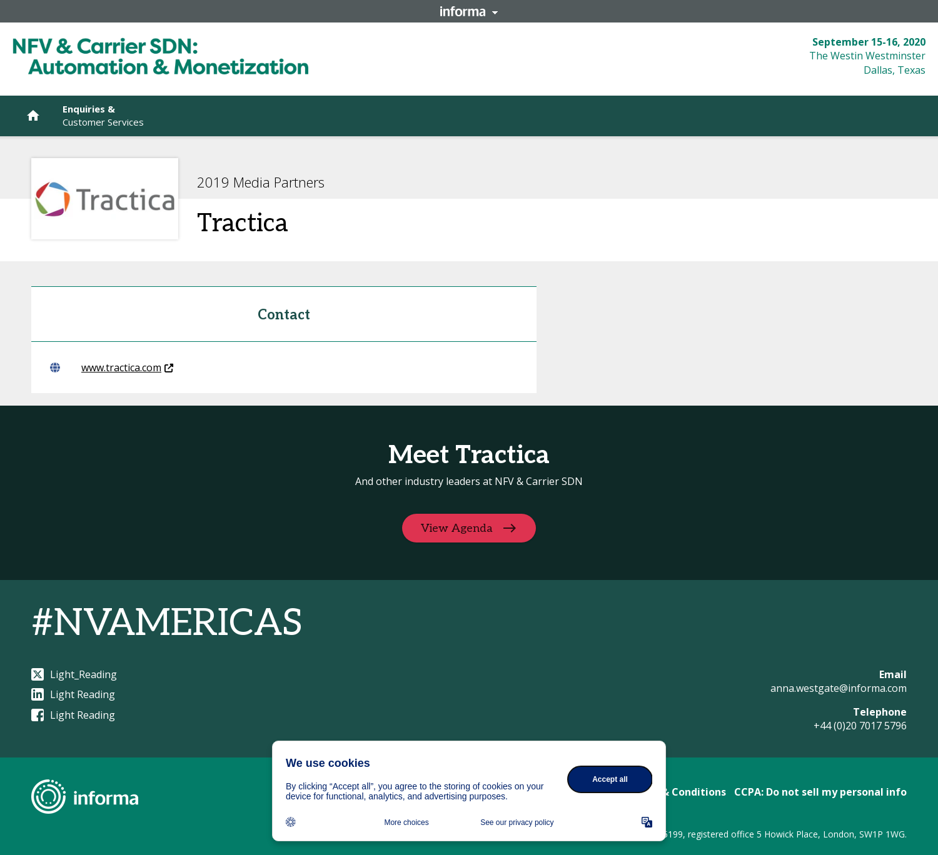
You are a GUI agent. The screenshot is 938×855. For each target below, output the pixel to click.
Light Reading (73, 694)
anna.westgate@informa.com (838, 688)
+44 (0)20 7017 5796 (860, 725)
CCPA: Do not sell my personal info (820, 792)
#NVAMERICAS (167, 623)
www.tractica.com (111, 367)
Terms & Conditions (676, 792)
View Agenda (457, 527)
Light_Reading (74, 674)
